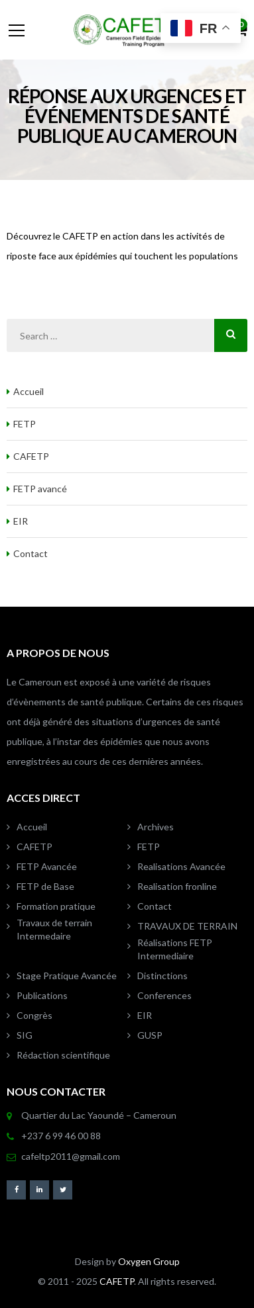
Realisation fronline (177, 886)
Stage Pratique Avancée (67, 975)
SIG (24, 1035)
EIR (20, 521)
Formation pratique (56, 906)
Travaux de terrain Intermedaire (54, 929)
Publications (42, 995)
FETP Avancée (47, 866)
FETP (24, 423)
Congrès (34, 1015)
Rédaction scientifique (63, 1055)
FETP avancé (40, 488)
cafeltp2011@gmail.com (70, 1156)
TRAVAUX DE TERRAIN (187, 926)
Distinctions (162, 975)
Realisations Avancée (181, 866)
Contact (30, 553)
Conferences (164, 995)
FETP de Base (45, 886)
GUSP (149, 1035)
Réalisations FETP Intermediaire (174, 949)
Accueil (28, 391)
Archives (155, 826)
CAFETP (31, 456)
